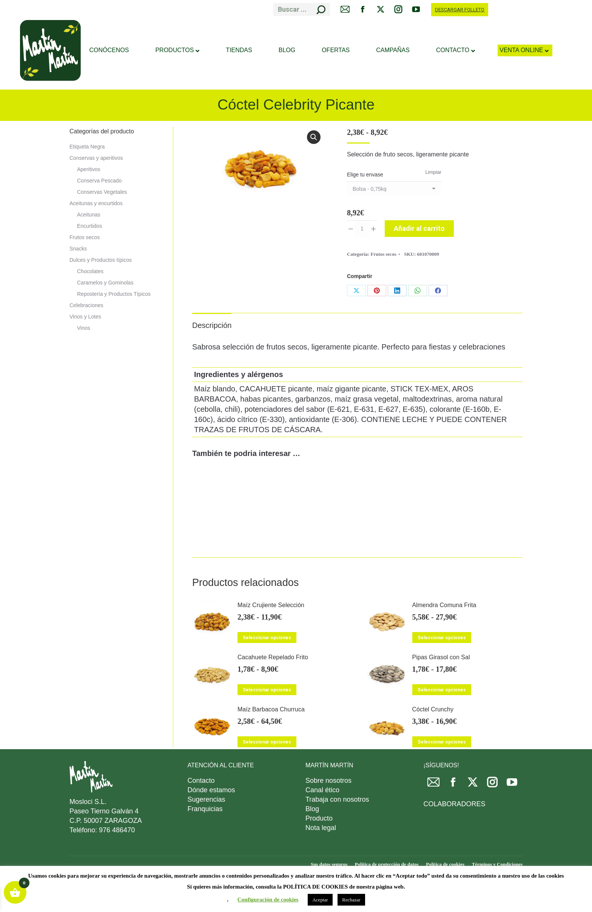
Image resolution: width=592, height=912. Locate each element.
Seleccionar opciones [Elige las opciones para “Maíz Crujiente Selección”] (267, 637)
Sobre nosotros (328, 780)
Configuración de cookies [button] (268, 900)
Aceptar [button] (320, 900)
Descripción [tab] (211, 325)
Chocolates (90, 271)
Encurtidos (89, 226)
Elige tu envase (365, 175)
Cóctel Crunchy (432, 709)
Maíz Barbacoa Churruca (271, 709)
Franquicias (205, 809)
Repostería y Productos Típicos (114, 294)
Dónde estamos (211, 790)
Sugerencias (206, 799)
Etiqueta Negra (87, 147)
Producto (319, 818)
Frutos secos (383, 254)
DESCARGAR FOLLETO (459, 9)
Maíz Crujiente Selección (270, 605)
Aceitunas (88, 215)
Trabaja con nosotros (337, 799)
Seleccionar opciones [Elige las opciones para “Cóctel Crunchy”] (442, 742)
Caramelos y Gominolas (105, 283)
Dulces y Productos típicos (100, 260)
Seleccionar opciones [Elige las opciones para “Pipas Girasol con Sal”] (442, 690)
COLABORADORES (455, 804)
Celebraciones (86, 305)
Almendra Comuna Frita (444, 605)
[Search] (301, 9)
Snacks (78, 249)
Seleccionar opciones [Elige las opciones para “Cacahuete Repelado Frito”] (267, 690)
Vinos (83, 328)
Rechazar (351, 900)
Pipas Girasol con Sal (441, 657)
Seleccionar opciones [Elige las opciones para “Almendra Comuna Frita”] (442, 637)
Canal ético (322, 790)
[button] (314, 137)
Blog (312, 809)
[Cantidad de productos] (362, 228)
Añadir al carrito (419, 228)
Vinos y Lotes (85, 317)
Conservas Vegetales (102, 192)
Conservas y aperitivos (96, 158)
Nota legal (320, 828)
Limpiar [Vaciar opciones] (433, 172)
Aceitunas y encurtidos (96, 203)
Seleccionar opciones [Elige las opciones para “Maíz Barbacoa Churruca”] (267, 742)
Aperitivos (88, 169)
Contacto (201, 780)
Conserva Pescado (99, 181)
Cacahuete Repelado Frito (272, 657)
